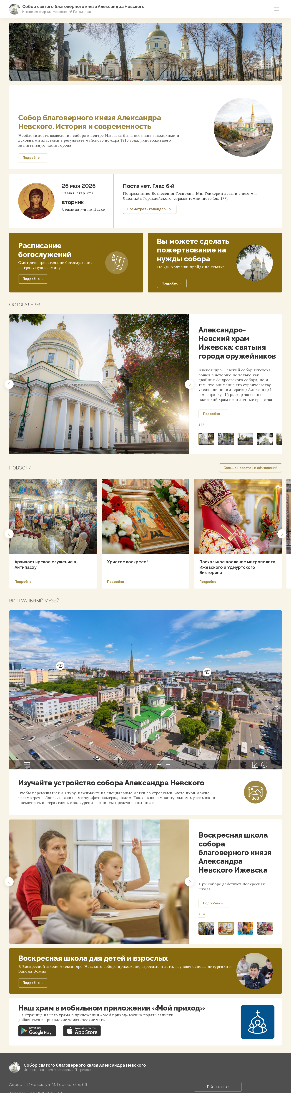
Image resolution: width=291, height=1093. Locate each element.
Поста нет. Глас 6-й (148, 186)
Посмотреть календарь (149, 209)
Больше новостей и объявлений (250, 468)
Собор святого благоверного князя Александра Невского (83, 6)
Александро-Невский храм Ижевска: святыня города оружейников (237, 343)
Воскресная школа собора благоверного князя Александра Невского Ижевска (234, 852)
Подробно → (213, 414)
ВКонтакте (218, 1086)
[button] (9, 384)
